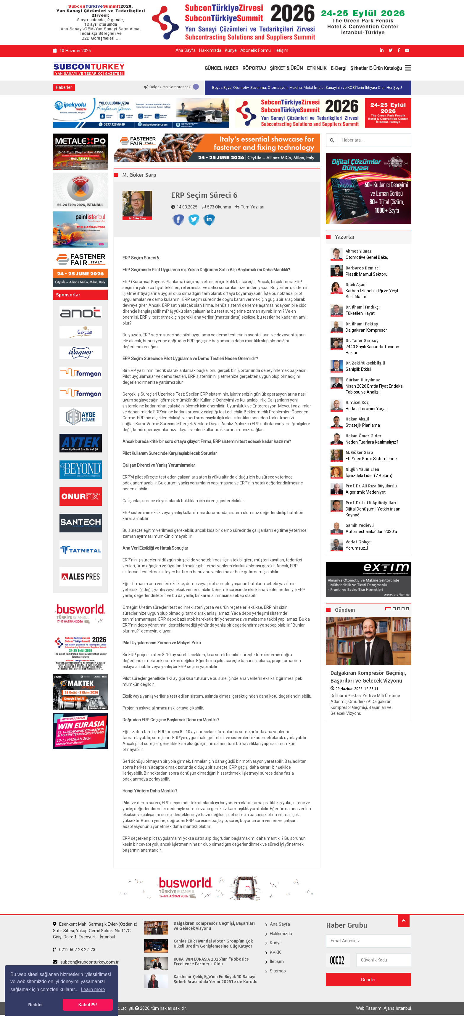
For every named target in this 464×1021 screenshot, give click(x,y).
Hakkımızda (210, 50)
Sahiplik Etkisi (358, 369)
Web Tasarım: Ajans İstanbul (383, 1008)
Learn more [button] (93, 989)
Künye (231, 50)
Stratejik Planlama (363, 425)
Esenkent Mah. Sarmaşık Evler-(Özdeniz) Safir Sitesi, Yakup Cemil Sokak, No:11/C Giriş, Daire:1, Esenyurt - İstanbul (95, 931)
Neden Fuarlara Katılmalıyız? (372, 442)
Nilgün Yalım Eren (362, 469)
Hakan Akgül (357, 419)
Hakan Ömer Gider (363, 436)
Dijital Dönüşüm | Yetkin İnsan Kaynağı (373, 512)
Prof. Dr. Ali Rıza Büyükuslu (371, 486)
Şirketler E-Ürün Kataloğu (376, 68)
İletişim (281, 50)
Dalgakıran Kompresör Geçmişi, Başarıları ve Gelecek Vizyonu (368, 677)
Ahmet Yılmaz (359, 251)
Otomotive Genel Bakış (367, 257)
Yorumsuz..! (357, 548)
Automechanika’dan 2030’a (371, 531)
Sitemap (278, 971)
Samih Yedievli (360, 525)
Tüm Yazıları (249, 207)
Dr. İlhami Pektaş (362, 324)
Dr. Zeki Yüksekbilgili (365, 363)
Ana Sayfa (185, 50)
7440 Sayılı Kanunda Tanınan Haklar (372, 349)
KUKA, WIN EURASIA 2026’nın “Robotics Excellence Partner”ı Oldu (211, 962)
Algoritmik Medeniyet (366, 492)
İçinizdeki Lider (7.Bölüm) (369, 475)
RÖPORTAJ (254, 68)
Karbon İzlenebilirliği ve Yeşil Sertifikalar (372, 293)
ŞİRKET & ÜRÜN (286, 68)
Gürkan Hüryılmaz (363, 380)
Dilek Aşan (355, 284)
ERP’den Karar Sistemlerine (371, 458)
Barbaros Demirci (363, 268)
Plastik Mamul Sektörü (367, 274)
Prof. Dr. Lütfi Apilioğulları (371, 502)
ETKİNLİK (316, 68)
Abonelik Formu (255, 50)
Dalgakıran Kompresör (366, 330)
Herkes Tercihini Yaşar (366, 408)
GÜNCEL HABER (221, 68)
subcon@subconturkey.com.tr (86, 962)
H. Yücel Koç (357, 402)
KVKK (275, 952)
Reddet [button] (35, 1004)
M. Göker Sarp (359, 452)
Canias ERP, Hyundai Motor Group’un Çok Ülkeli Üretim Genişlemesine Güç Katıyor (213, 944)
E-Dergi (338, 68)
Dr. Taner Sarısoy (362, 340)
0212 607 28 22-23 (74, 949)
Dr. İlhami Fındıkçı (363, 307)
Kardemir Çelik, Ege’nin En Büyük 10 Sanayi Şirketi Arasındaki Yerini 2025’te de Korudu (215, 979)
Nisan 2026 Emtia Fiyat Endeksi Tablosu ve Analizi (374, 389)
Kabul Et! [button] (87, 1004)
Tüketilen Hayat (362, 313)
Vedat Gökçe (358, 542)
